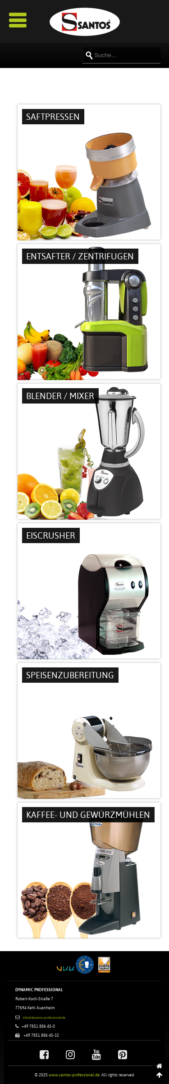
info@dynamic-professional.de (44, 1017)
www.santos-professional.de (74, 1074)
